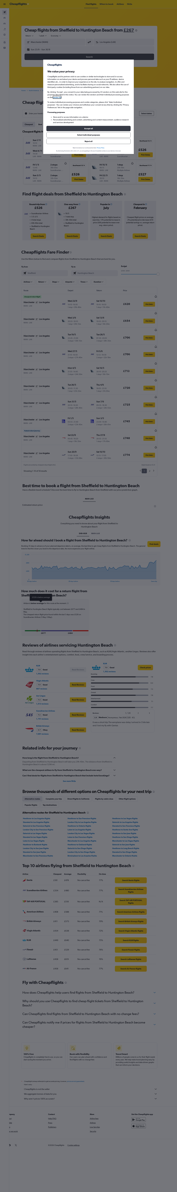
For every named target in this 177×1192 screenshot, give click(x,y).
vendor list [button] (57, 97)
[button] (88, 128)
